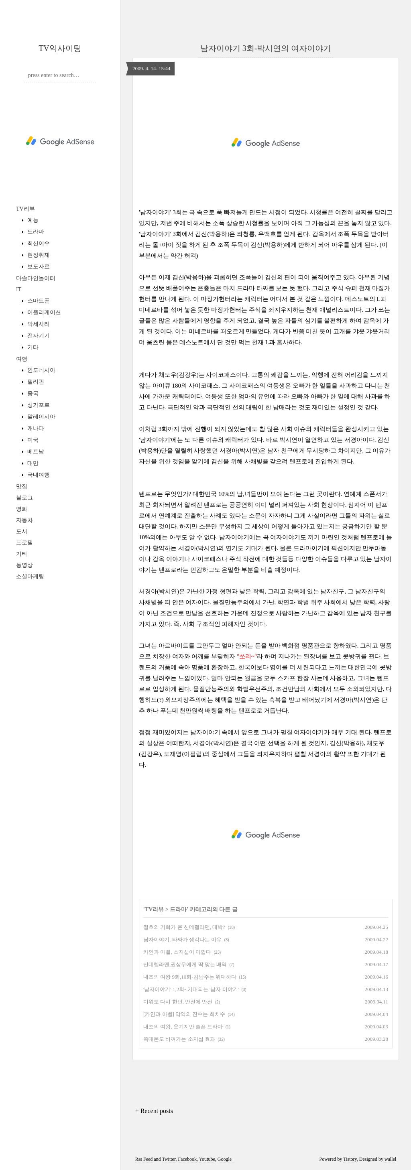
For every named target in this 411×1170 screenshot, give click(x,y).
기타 (32, 347)
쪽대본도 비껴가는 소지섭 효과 (179, 1039)
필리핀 (35, 382)
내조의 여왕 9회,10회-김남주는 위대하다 (189, 977)
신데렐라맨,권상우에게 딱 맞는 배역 (185, 964)
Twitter (168, 1159)
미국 (32, 440)
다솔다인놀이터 (35, 278)
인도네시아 (40, 370)
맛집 (21, 486)
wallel (390, 1159)
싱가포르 (38, 405)
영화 (21, 509)
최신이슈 (38, 243)
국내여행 (38, 475)
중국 (32, 393)
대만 (32, 463)
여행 (21, 359)
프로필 (24, 543)
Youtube (207, 1159)
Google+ (226, 1159)
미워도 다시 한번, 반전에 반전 (177, 1002)
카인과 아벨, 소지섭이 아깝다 (177, 952)
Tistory (349, 1159)
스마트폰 (38, 301)
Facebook (187, 1159)
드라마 (35, 232)
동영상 (24, 565)
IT (18, 289)
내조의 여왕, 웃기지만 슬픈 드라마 (183, 1027)
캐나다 (35, 428)
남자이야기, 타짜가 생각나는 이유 (182, 939)
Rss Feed (144, 1159)
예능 (32, 220)
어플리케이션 (43, 312)
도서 (21, 531)
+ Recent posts (154, 1110)
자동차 (24, 520)
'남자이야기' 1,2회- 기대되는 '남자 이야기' (191, 989)
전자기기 (38, 336)
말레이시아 (40, 417)
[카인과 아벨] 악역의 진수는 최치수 (184, 1014)
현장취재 (38, 255)
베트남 (35, 452)
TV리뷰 (25, 209)
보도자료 (38, 267)
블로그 (24, 498)
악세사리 (38, 324)
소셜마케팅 (30, 576)
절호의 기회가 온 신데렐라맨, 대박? (184, 927)
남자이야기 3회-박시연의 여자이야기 (266, 48)
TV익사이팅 (60, 48)
